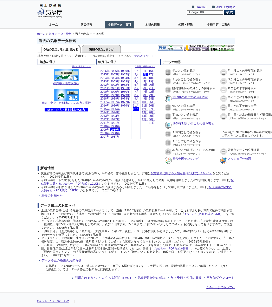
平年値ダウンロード (220, 277)
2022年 (105, 84)
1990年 (115, 126)
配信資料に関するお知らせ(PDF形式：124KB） (181, 173)
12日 (145, 109)
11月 (136, 105)
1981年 (125, 88)
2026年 (105, 71)
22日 (152, 91)
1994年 (115, 112)
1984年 (125, 78)
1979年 (125, 95)
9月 (136, 98)
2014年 (105, 112)
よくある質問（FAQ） (117, 277)
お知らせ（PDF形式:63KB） (172, 248)
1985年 (125, 74)
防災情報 (86, 24)
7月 (136, 91)
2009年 (105, 129)
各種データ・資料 (119, 24)
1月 (136, 71)
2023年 (105, 81)
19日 (152, 81)
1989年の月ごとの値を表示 (190, 97)
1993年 (115, 115)
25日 (152, 102)
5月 (136, 84)
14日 (145, 115)
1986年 (125, 71)
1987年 (115, 136)
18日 (152, 78)
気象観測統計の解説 (152, 277)
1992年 (115, 119)
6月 (136, 88)
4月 (136, 81)
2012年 (105, 119)
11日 (145, 105)
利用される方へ (86, 277)
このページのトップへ (220, 287)
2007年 (105, 136)
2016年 (105, 105)
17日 (152, 74)
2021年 (105, 88)
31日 (152, 122)
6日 (145, 88)
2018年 (105, 98)
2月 (136, 74)
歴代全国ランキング (186, 158)
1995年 (115, 109)
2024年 (105, 78)
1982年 (125, 84)
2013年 (105, 115)
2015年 (105, 109)
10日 (145, 102)
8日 (145, 95)
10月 (136, 102)
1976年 (125, 105)
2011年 (105, 122)
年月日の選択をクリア (145, 66)
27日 (152, 109)
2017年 (105, 102)
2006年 (115, 71)
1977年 (125, 102)
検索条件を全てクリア (146, 55)
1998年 (115, 98)
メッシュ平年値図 (239, 158)
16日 (152, 71)
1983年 (125, 81)
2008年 (105, 133)
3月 (136, 78)
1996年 (115, 105)
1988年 (115, 133)
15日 (145, 119)
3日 (145, 78)
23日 (152, 95)
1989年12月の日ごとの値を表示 (193, 123)
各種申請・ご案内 (218, 24)
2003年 (115, 81)
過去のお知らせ (52, 195)
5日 (145, 84)
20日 (152, 84)
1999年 (115, 95)
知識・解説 (185, 24)
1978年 (125, 98)
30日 (152, 119)
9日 (145, 98)
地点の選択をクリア (81, 66)
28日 (152, 112)
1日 (145, 71)
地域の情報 (152, 24)
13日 (145, 112)
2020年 (105, 91)
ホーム (53, 24)
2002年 (115, 84)
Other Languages (225, 7)
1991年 (115, 122)
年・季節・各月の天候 (186, 277)
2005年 (115, 74)
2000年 (115, 91)
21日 (152, 88)
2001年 (115, 88)
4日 (145, 81)
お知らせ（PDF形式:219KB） (203, 214)
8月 (136, 95)
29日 (152, 115)
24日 (152, 98)
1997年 (115, 102)
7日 (145, 91)
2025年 (105, 74)
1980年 (125, 91)
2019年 (105, 95)
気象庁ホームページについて (53, 301)
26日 (152, 105)
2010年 (105, 126)
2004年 (115, 78)
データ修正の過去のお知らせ (61, 260)
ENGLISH (201, 7)
